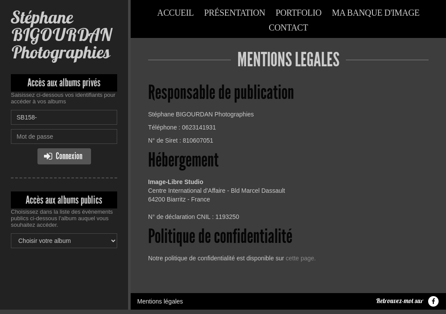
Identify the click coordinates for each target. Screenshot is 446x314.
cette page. (301, 258)
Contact (288, 27)
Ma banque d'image (375, 12)
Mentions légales (160, 301)
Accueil (175, 12)
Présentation (234, 12)
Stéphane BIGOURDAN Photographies (61, 34)
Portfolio (298, 12)
